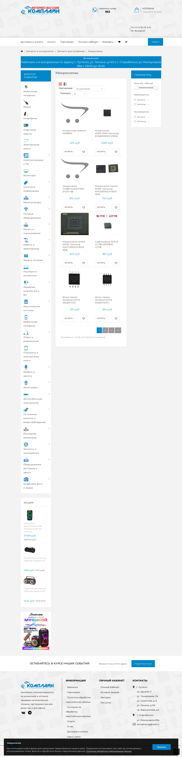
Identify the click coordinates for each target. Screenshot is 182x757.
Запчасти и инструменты (40, 51)
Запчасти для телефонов (71, 51)
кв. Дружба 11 (144, 691)
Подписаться (143, 664)
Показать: (65, 93)
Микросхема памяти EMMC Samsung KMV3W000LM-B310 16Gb (106, 188)
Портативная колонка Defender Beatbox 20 (35, 589)
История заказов (109, 692)
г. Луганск (141, 687)
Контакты (108, 42)
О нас (70, 726)
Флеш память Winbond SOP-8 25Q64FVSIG (71, 295)
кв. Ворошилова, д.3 (148, 709)
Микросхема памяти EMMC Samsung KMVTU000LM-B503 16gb (74, 242)
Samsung (142, 104)
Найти (155, 42)
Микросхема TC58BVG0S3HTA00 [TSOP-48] (73, 187)
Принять (161, 747)
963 (107, 11)
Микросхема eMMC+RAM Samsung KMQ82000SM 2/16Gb (107, 133)
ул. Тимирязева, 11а (147, 696)
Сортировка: (66, 88)
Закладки (105, 697)
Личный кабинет (88, 42)
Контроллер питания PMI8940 (74, 132)
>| (118, 324)
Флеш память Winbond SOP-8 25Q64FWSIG (103, 295)
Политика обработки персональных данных (109, 751)
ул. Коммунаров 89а (148, 720)
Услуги (51, 42)
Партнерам (67, 42)
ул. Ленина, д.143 (146, 705)
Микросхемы (95, 51)
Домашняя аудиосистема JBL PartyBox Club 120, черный (33, 527)
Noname (141, 100)
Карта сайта (73, 736)
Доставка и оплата (32, 42)
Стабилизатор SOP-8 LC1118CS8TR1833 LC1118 (106, 241)
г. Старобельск (144, 715)
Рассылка (105, 702)
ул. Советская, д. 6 (147, 700)
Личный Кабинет (109, 687)
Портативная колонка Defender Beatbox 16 (35, 559)
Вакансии (72, 687)
